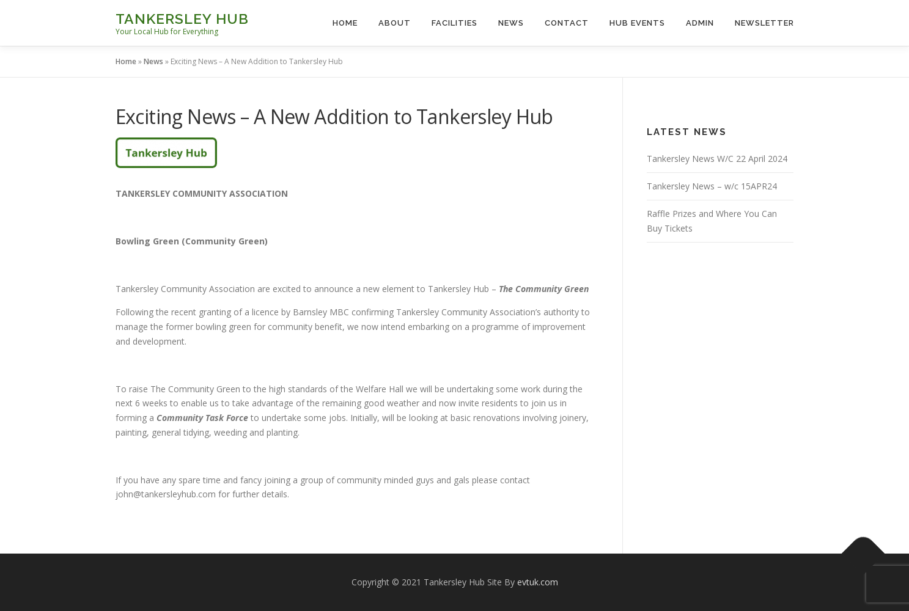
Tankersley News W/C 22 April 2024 (717, 158)
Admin (700, 22)
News (511, 22)
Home (345, 22)
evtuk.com (537, 582)
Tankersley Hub (182, 18)
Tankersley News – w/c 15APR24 (712, 186)
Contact (567, 22)
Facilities (454, 22)
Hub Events (637, 22)
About (394, 22)
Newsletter (764, 22)
